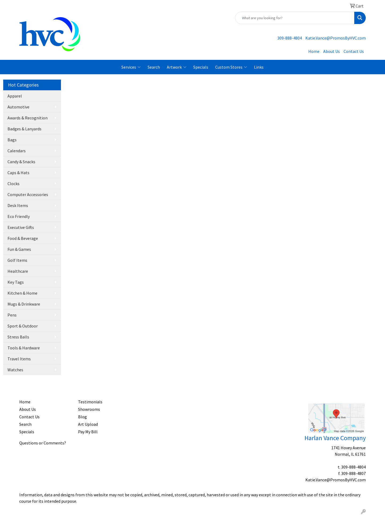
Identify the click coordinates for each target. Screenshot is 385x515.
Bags (12, 139)
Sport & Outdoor (22, 326)
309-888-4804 (289, 38)
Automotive (18, 107)
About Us (331, 51)
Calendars (16, 150)
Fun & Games (19, 249)
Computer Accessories (27, 194)
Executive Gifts (20, 227)
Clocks (13, 183)
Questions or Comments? (42, 443)
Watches (15, 369)
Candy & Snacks (21, 161)
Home (313, 51)
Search (154, 67)
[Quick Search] (295, 18)
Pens (12, 315)
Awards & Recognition (27, 117)
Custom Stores (231, 67)
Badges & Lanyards (24, 128)
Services (131, 67)
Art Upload (88, 424)
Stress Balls (18, 337)
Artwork (176, 67)
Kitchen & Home (22, 293)
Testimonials (90, 401)
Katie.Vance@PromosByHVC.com (335, 38)
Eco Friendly (18, 216)
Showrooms (89, 409)
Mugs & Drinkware (23, 304)
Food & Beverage (22, 238)
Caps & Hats (18, 172)
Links (259, 67)
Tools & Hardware (23, 347)
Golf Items (17, 260)
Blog (82, 416)
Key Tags (15, 282)
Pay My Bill (88, 431)
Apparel (14, 96)
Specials (200, 67)
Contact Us (354, 51)
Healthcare (17, 271)
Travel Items (19, 358)
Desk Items (17, 205)
